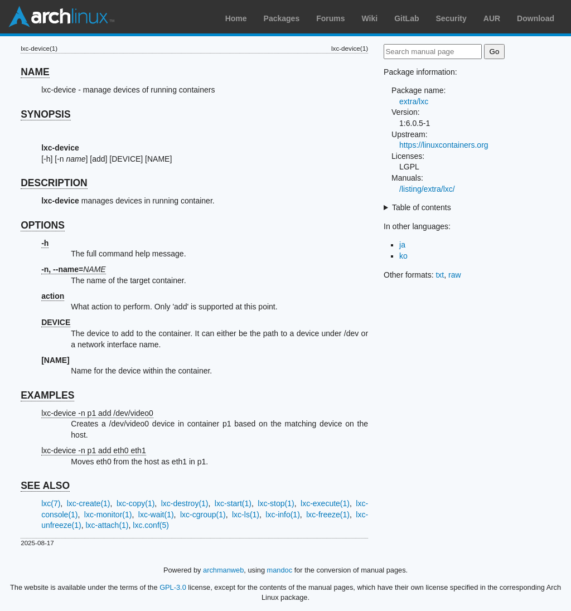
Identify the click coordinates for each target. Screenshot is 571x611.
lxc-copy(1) (135, 503)
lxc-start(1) (233, 503)
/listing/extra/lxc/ (427, 189)
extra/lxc (413, 101)
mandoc (280, 570)
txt (439, 274)
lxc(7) (50, 503)
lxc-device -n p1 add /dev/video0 (97, 413)
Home (236, 18)
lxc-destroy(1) (185, 503)
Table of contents (421, 207)
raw (454, 274)
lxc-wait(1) (156, 514)
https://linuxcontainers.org (443, 144)
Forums (330, 18)
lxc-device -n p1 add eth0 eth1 (93, 450)
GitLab (406, 18)
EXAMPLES (47, 395)
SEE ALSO (45, 485)
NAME (35, 71)
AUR (491, 18)
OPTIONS (43, 225)
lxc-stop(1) (276, 503)
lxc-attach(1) (107, 525)
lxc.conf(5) (151, 525)
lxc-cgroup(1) (203, 514)
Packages (282, 18)
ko (403, 255)
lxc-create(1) (88, 503)
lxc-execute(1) (325, 503)
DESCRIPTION (54, 182)
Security (451, 18)
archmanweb (223, 570)
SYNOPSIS (45, 114)
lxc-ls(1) (245, 514)
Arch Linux (61, 17)
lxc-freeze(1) (328, 514)
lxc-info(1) (282, 514)
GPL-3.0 (172, 587)
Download (535, 18)
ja (402, 244)
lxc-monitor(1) (108, 514)
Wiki (370, 18)
